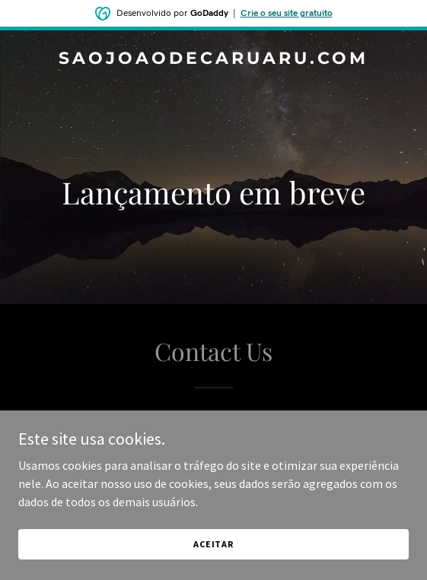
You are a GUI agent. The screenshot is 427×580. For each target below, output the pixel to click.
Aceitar (213, 544)
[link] (213, 59)
